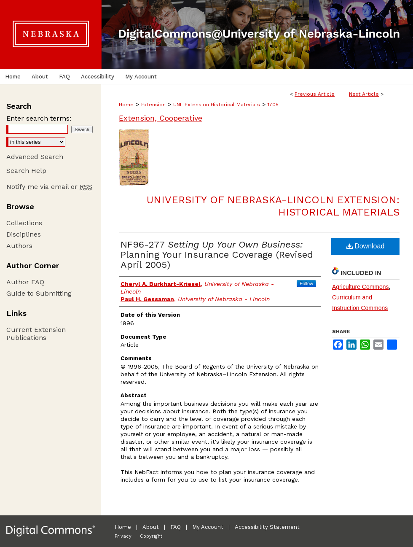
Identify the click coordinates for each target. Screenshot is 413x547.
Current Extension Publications (36, 334)
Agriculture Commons (360, 286)
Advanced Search (34, 157)
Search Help (26, 171)
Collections (24, 223)
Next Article (364, 94)
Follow (306, 283)
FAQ (175, 527)
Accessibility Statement (267, 527)
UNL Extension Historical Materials (216, 105)
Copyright (151, 536)
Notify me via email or (49, 187)
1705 (273, 105)
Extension (153, 105)
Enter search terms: (38, 118)
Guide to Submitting (39, 293)
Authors (19, 246)
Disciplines (23, 234)
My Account (207, 527)
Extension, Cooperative (160, 117)
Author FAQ (25, 282)
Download (365, 246)
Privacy (123, 536)
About (150, 527)
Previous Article (315, 94)
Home (126, 105)
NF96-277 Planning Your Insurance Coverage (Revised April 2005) (217, 254)
